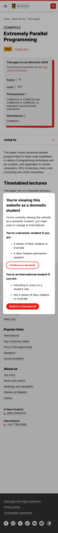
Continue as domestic (22, 265)
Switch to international (22, 306)
